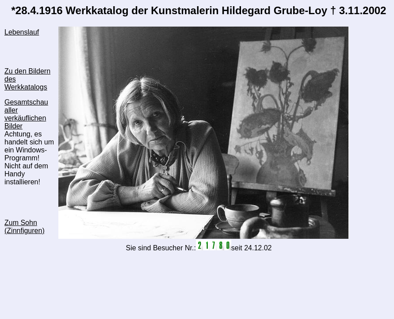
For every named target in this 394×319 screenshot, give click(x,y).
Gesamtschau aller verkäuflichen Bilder (26, 114)
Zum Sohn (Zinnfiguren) (24, 226)
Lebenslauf (21, 32)
